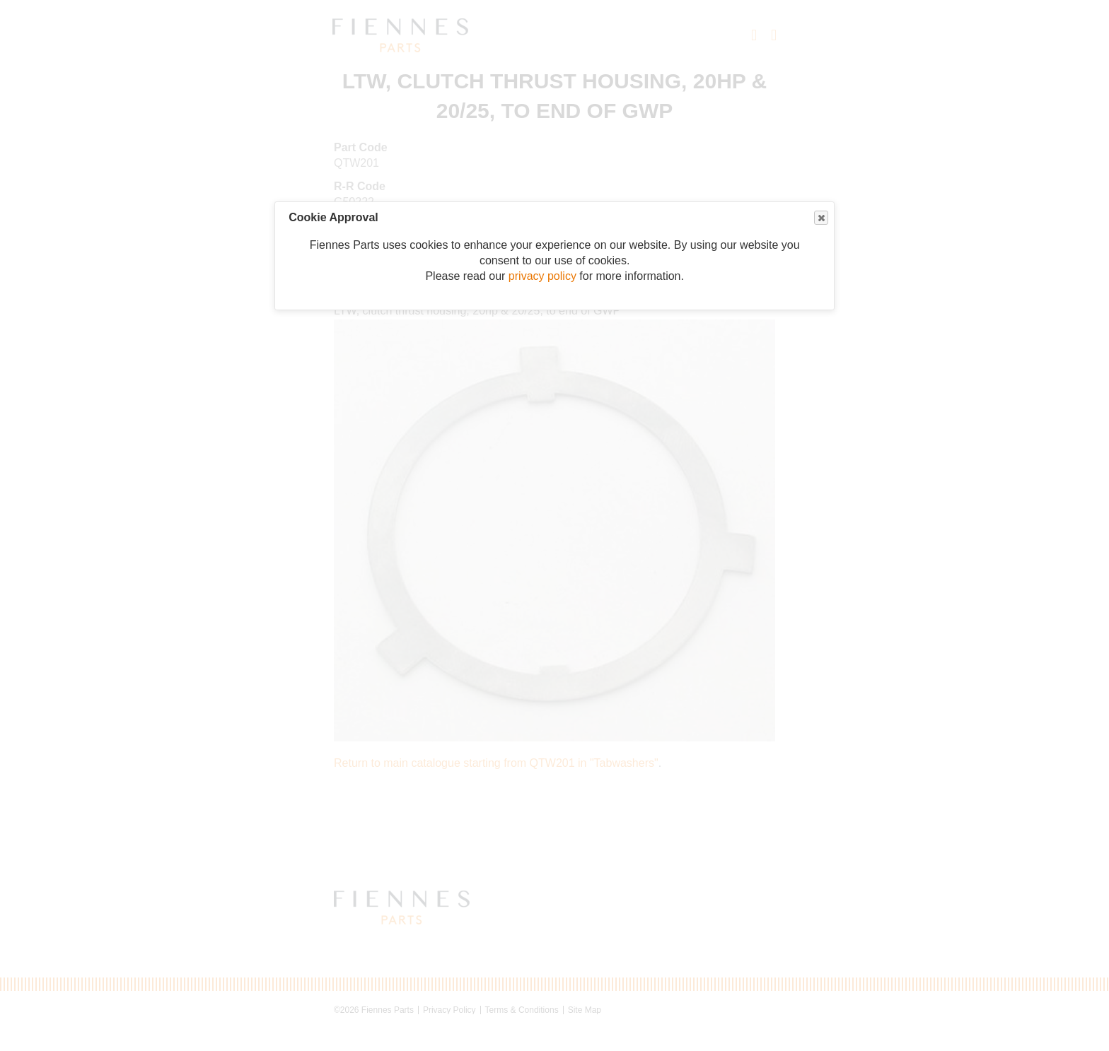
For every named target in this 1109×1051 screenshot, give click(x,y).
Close (820, 218)
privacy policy (542, 276)
